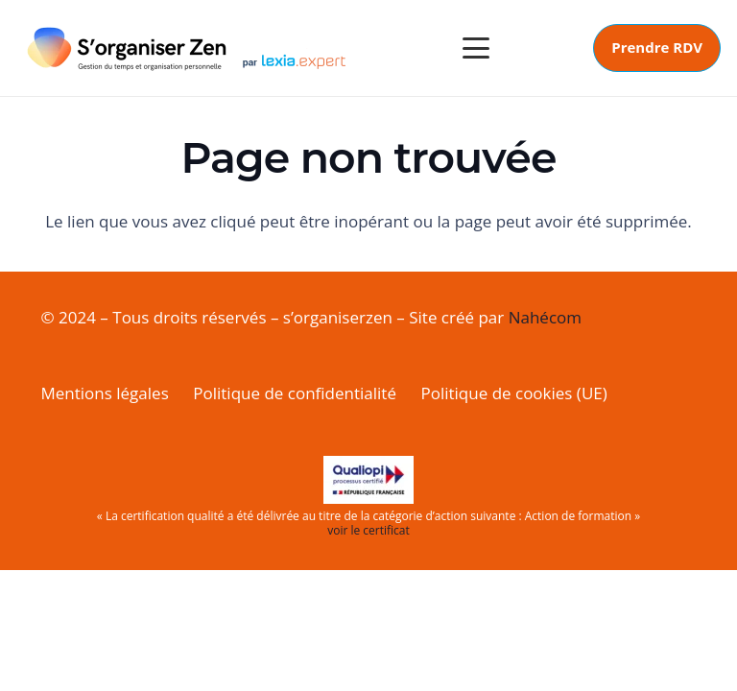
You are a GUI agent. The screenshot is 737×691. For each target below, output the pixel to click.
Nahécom (545, 317)
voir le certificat (368, 530)
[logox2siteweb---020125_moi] (187, 48)
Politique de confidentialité (294, 393)
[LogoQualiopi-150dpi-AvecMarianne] (369, 480)
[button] (475, 48)
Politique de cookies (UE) (513, 393)
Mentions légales (105, 393)
